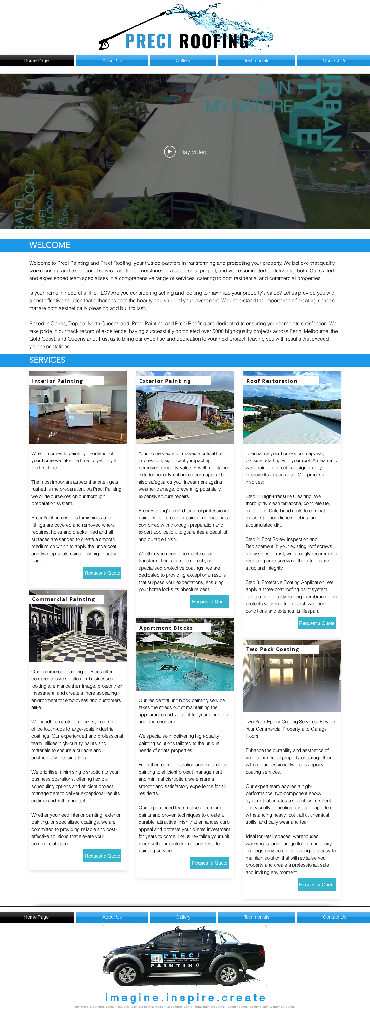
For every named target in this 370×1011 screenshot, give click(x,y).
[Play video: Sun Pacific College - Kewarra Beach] (185, 151)
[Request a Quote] (102, 573)
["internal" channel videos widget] (185, 151)
